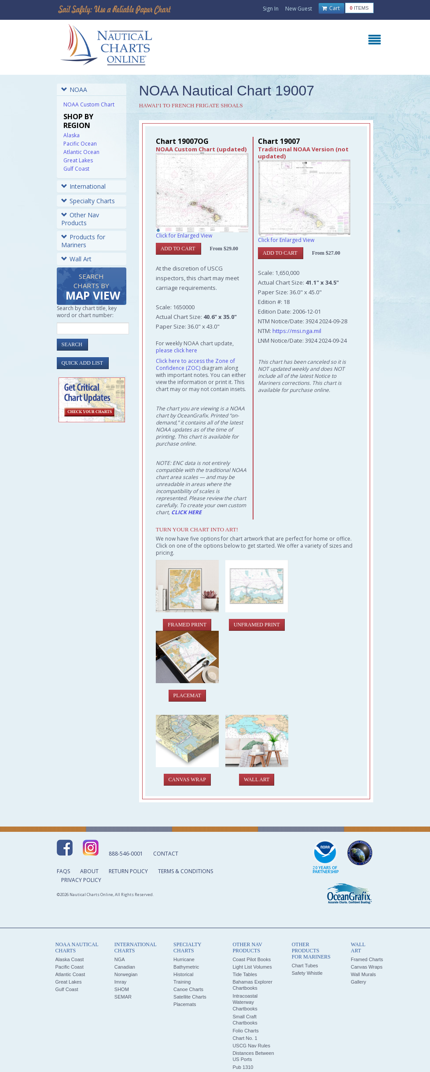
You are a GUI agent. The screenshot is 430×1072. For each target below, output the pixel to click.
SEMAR (123, 996)
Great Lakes (78, 160)
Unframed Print (257, 625)
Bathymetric (186, 967)
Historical (183, 974)
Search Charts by (93, 287)
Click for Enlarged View (184, 235)
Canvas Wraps (366, 967)
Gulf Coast (76, 168)
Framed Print (187, 625)
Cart (331, 8)
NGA (119, 959)
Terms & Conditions (185, 871)
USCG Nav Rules (251, 1045)
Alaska (71, 135)
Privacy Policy (81, 880)
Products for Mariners (83, 241)
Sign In (271, 8)
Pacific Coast (69, 967)
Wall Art (76, 259)
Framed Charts (367, 959)
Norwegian (126, 974)
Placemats (184, 1004)
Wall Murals (363, 974)
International (83, 186)
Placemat (187, 695)
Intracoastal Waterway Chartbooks (244, 1002)
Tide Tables (244, 974)
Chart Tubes (305, 965)
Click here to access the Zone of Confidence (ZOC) (195, 364)
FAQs (63, 871)
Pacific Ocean (80, 143)
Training (182, 981)
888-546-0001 (126, 853)
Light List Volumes (252, 967)
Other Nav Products (80, 219)
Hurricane (184, 959)
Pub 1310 (242, 1067)
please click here (176, 350)
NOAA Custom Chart (88, 104)
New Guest (298, 8)
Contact (165, 853)
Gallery (358, 981)
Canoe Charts (188, 989)
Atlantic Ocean (81, 152)
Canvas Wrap (187, 779)
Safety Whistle (307, 973)
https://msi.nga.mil (296, 331)
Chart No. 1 (244, 1038)
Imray (120, 981)
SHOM (121, 989)
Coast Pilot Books (251, 959)
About (89, 871)
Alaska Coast (69, 959)
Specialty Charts (88, 201)
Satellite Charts (189, 996)
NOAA (74, 89)
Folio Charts (245, 1030)
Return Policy (128, 871)
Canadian (124, 967)
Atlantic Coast (70, 974)
